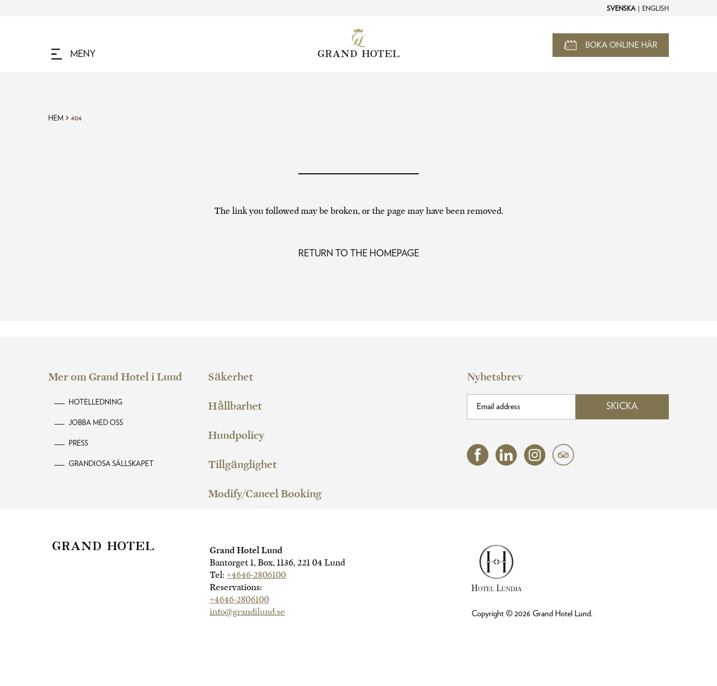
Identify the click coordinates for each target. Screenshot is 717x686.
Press (78, 443)
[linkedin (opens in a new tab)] (506, 463)
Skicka (622, 406)
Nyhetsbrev (495, 377)
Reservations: (236, 587)
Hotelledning (95, 402)
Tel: (248, 575)
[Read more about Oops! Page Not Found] (358, 253)
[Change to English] (655, 8)
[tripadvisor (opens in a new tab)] (563, 462)
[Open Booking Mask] (610, 45)
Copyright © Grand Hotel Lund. (532, 614)
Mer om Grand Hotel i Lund (115, 377)
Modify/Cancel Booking (264, 493)
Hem (56, 118)
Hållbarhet (234, 406)
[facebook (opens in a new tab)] (477, 462)
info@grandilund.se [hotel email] (247, 612)
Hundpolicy (236, 435)
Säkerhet (230, 377)
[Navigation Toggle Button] (73, 54)
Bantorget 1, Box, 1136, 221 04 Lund (277, 562)
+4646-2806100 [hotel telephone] (256, 575)
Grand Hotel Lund (246, 550)
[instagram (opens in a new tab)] (535, 463)
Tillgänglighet (242, 464)
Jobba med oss (96, 423)
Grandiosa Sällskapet (111, 464)
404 (76, 118)
